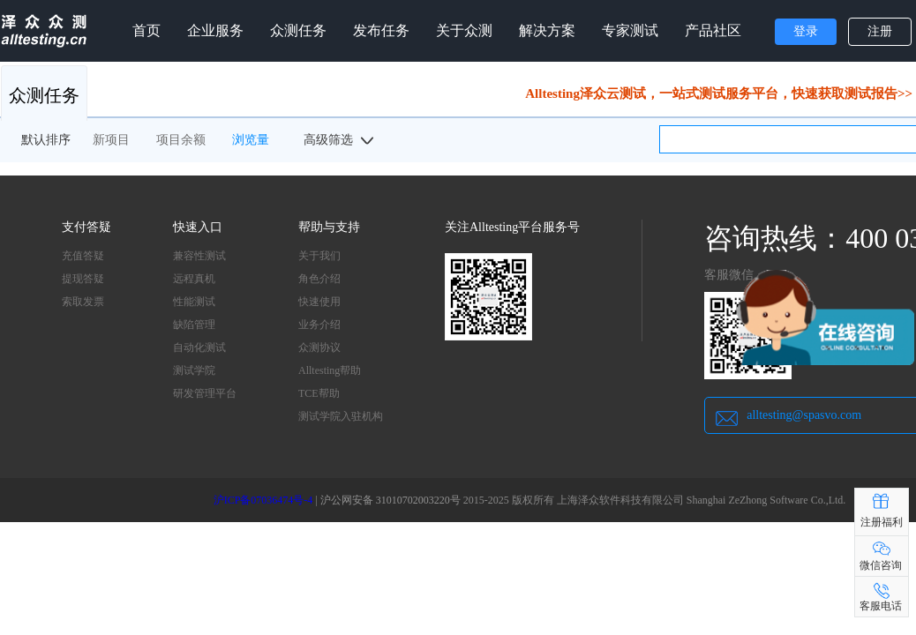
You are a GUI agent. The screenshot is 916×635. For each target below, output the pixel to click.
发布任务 (381, 30)
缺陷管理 (194, 324)
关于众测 (464, 30)
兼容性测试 (199, 256)
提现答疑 (83, 279)
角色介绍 (319, 279)
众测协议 (319, 347)
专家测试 (630, 30)
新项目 (111, 139)
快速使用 (319, 301)
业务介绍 (319, 324)
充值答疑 (83, 256)
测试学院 (194, 370)
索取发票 (83, 301)
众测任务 (298, 30)
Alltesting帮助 (329, 370)
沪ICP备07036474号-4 (263, 500)
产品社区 (713, 30)
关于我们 (319, 256)
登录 (805, 31)
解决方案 (547, 30)
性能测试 (194, 301)
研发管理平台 (205, 393)
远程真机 (194, 279)
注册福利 (881, 522)
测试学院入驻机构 (340, 416)
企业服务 (215, 30)
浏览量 (250, 139)
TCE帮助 (319, 393)
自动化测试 (199, 347)
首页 (146, 30)
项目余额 (181, 139)
